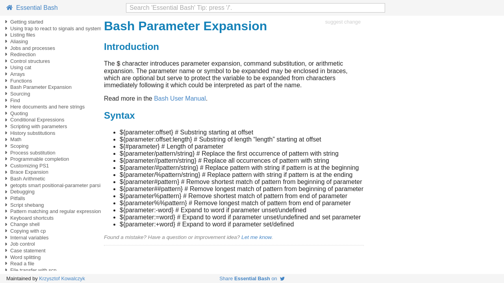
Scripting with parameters (38, 126)
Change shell (25, 224)
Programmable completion (39, 159)
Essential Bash (32, 7)
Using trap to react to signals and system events (63, 28)
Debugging (22, 192)
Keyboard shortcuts (32, 218)
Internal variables (29, 238)
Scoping (19, 146)
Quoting (19, 113)
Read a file (22, 263)
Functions (21, 81)
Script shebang (27, 205)
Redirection (23, 54)
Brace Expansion (29, 172)
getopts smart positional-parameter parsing (58, 185)
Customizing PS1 (29, 166)
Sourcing (20, 94)
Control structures (30, 61)
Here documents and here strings (47, 107)
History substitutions (33, 133)
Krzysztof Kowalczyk (62, 278)
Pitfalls (17, 198)
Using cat (20, 67)
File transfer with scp (33, 270)
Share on (252, 278)
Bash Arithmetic (27, 179)
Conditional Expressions (37, 120)
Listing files (22, 35)
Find (15, 100)
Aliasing (19, 41)
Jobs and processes (32, 48)
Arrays (17, 74)
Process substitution (33, 153)
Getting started (26, 22)
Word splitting (25, 257)
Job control (22, 244)
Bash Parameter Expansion (41, 87)
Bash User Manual (180, 99)
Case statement (28, 251)
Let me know (256, 238)
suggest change (343, 22)
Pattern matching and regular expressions (57, 211)
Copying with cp (28, 231)
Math (15, 139)
